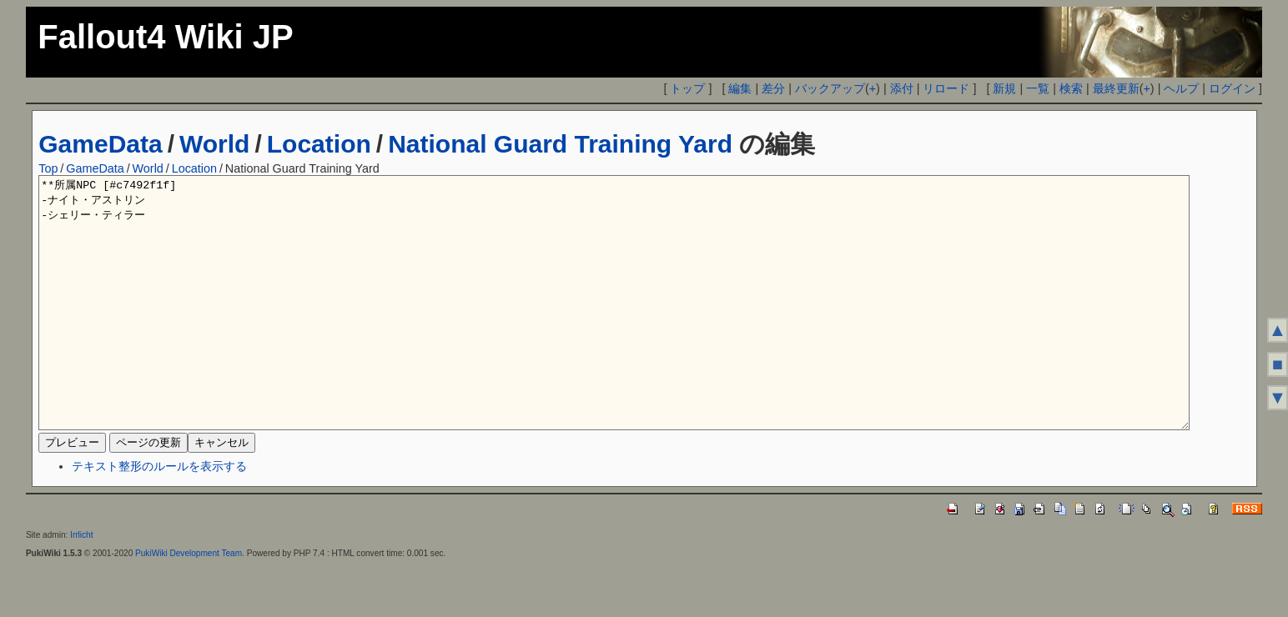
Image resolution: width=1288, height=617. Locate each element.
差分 (773, 88)
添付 (901, 88)
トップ (687, 88)
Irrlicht (81, 584)
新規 (1004, 88)
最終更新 (1116, 88)
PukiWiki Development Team (188, 603)
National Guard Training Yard (560, 144)
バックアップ (830, 88)
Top (48, 168)
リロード (946, 88)
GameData (100, 144)
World (214, 144)
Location (319, 144)
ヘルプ (1181, 88)
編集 (740, 88)
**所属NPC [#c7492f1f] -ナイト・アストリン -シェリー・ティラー (614, 327)
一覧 (1037, 88)
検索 (1071, 88)
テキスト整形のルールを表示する (159, 516)
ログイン (1232, 88)
